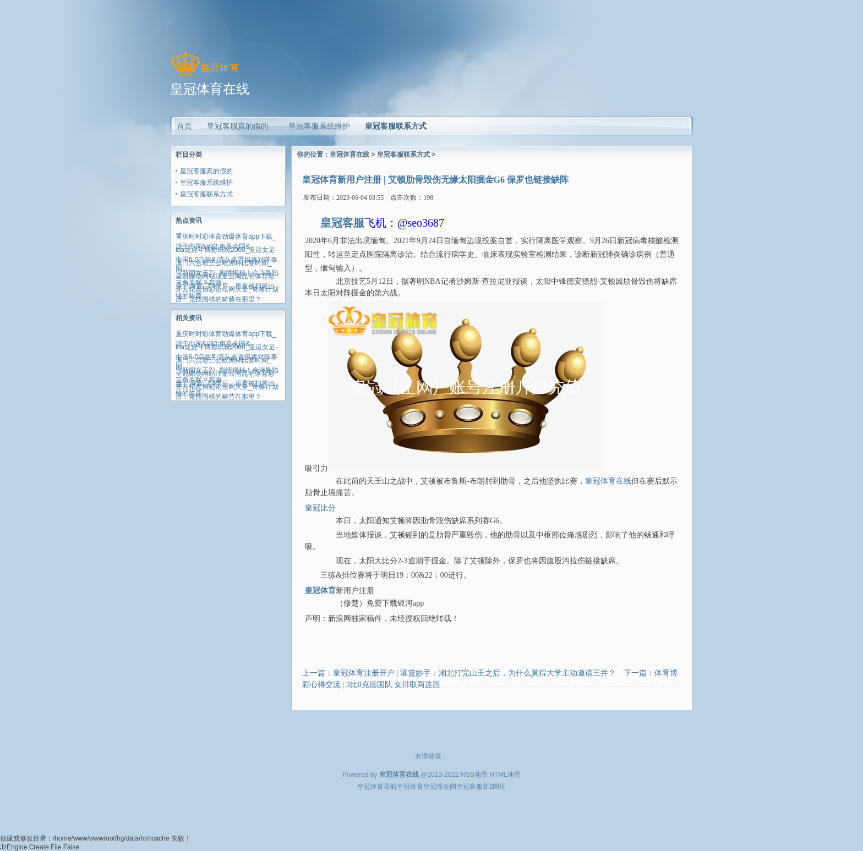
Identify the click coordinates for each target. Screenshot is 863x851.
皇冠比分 (320, 508)
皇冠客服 (469, 786)
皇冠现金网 (439, 786)
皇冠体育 (410, 786)
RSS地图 (474, 774)
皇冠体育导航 (377, 786)
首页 (184, 126)
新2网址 (494, 786)
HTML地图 (505, 774)
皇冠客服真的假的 (206, 171)
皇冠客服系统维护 (206, 182)
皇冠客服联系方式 (396, 126)
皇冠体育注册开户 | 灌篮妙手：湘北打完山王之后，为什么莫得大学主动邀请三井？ (474, 673)
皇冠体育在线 (349, 154)
